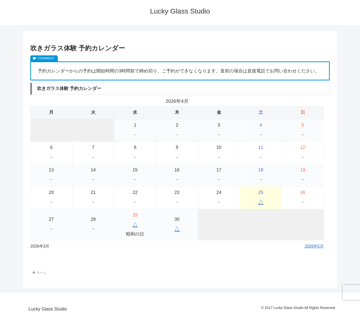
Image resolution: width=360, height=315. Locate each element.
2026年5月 (314, 246)
